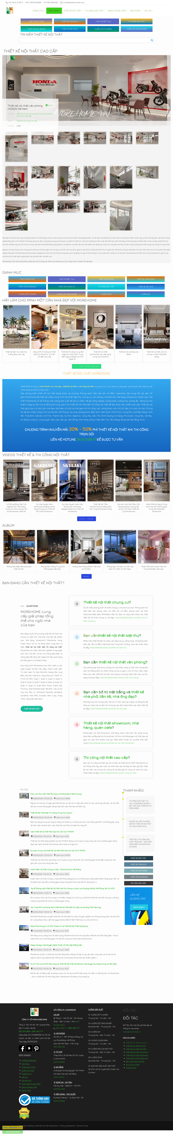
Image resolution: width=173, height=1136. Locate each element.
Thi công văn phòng (45, 114)
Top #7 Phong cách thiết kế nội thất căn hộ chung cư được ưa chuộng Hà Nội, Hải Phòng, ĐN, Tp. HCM (72, 894)
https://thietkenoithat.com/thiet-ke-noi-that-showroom (111, 747)
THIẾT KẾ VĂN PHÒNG (145, 279)
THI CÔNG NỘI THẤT (137, 21)
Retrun (49, 105)
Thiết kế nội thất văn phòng (27, 114)
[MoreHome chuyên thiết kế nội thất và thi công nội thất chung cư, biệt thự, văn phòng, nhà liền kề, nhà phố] (10, 11)
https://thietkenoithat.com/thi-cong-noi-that (118, 777)
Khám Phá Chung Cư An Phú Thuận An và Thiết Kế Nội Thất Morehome (59, 932)
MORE (86, 576)
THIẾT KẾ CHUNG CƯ (70, 21)
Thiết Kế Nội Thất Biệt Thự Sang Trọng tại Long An (51, 818)
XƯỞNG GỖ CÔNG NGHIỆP (136, 29)
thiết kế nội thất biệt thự (118, 640)
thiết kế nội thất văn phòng (122, 666)
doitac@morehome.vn (132, 1037)
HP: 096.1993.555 (51, 2)
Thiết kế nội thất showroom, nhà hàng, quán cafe (111, 729)
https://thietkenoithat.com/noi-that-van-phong (119, 682)
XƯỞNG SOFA (106, 294)
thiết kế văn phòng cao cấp (27, 121)
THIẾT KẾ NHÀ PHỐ (106, 279)
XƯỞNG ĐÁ (145, 294)
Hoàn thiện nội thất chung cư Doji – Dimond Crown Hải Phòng (55, 875)
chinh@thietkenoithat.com (72, 2)
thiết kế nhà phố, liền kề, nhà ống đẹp (113, 698)
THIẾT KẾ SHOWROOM (27, 287)
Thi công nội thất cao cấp (105, 762)
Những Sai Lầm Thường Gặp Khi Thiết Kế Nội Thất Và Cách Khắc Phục (140, 829)
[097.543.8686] (14, 1132)
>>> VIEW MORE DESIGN (86, 366)
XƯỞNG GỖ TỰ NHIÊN (103, 29)
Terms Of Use (82, 1131)
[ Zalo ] (5, 1127)
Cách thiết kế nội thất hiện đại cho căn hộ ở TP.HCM (52, 837)
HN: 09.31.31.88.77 (14, 2)
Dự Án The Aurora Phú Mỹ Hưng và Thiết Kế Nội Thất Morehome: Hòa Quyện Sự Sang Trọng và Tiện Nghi (73, 970)
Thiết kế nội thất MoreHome (46, 1131)
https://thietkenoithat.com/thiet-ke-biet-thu (108, 652)
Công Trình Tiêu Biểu (24, 116)
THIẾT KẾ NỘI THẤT (36, 21)
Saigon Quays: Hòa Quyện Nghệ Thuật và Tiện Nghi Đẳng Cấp (56, 951)
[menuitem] (38, 11)
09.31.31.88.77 (86, 439)
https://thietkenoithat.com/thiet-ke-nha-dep (108, 713)
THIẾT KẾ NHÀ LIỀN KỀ (36, 29)
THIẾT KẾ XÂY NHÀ (145, 287)
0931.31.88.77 (60, 1034)
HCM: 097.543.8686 (33, 2)
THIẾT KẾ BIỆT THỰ (103, 21)
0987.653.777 (37, 1037)
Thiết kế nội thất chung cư (106, 606)
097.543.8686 (24, 1037)
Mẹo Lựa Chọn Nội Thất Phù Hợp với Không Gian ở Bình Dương (56, 799)
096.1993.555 (59, 1052)
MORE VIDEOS (86, 519)
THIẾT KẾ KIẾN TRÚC (70, 29)
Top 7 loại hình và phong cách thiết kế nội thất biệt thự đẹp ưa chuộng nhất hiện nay (65, 913)
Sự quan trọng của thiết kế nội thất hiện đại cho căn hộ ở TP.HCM (57, 856)
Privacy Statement (67, 1131)
